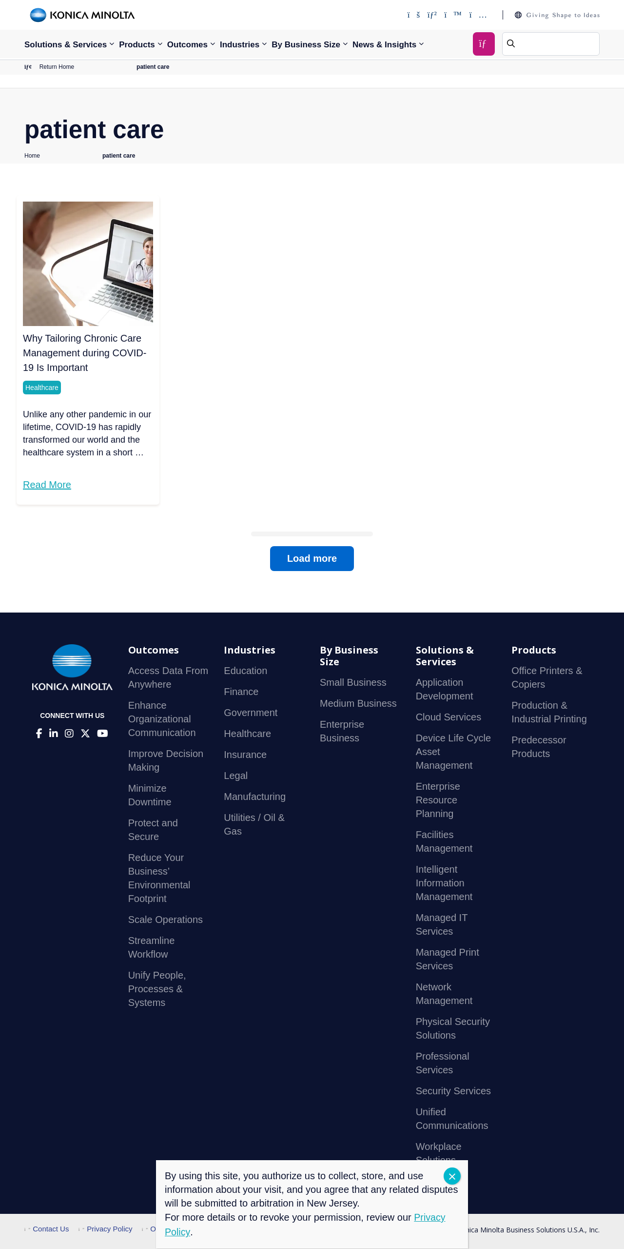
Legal (236, 776)
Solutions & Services (65, 44)
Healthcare (41, 388)
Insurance (245, 755)
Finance (241, 692)
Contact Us (46, 1229)
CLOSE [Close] (452, 1176)
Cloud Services (449, 717)
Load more (312, 558)
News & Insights (384, 44)
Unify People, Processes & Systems (157, 989)
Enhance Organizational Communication (162, 719)
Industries (239, 44)
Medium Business (358, 703)
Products (137, 44)
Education (245, 671)
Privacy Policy (105, 1229)
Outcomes (187, 44)
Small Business (353, 682)
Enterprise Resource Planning (438, 800)
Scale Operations (165, 920)
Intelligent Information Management (444, 883)
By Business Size (306, 44)
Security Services (453, 1091)
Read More (47, 485)
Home (32, 156)
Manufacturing (255, 797)
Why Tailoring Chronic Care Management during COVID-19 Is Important (84, 353)
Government (250, 713)
